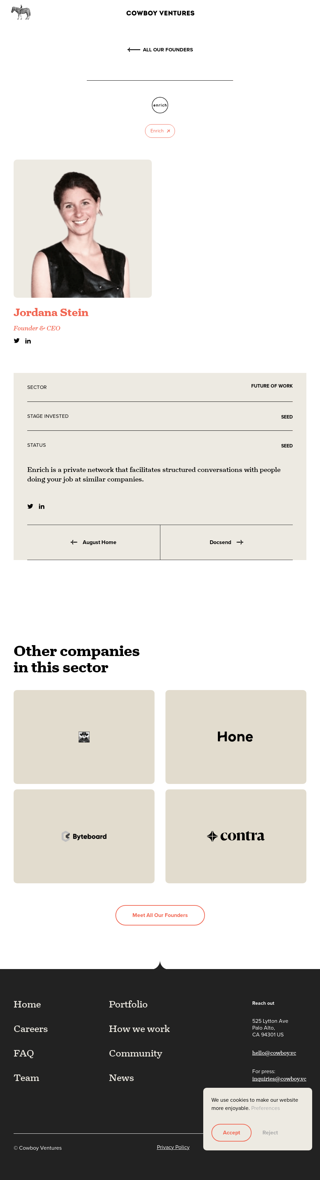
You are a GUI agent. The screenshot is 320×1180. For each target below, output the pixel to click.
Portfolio (128, 1004)
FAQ (24, 1053)
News (121, 1078)
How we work (139, 1029)
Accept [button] (231, 1132)
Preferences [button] (265, 1108)
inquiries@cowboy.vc (279, 1078)
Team (26, 1078)
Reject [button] (270, 1132)
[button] (302, 12)
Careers (31, 1029)
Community (135, 1053)
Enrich (157, 130)
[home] (150, 12)
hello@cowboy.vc (274, 1052)
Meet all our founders (160, 915)
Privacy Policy (173, 1147)
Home (27, 1004)
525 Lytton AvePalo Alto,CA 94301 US (270, 1028)
